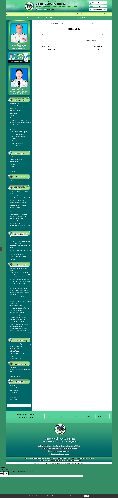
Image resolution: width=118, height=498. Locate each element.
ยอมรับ (87, 496)
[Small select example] (57, 23)
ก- (110, 18)
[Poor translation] (6, 473)
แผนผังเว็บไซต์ (19, 406)
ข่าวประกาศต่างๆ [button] (18, 18)
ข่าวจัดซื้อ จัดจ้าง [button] (39, 18)
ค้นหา (93, 23)
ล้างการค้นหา (101, 35)
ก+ (108, 18)
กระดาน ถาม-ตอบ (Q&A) (74, 18)
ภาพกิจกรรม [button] (28, 18)
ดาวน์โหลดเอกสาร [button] (60, 18)
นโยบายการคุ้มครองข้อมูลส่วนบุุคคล (74, 463)
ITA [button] (47, 18)
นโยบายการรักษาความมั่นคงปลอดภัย (54, 463)
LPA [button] (51, 18)
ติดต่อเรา (84, 18)
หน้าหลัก (10, 18)
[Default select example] (95, 40)
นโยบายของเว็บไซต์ (39, 463)
